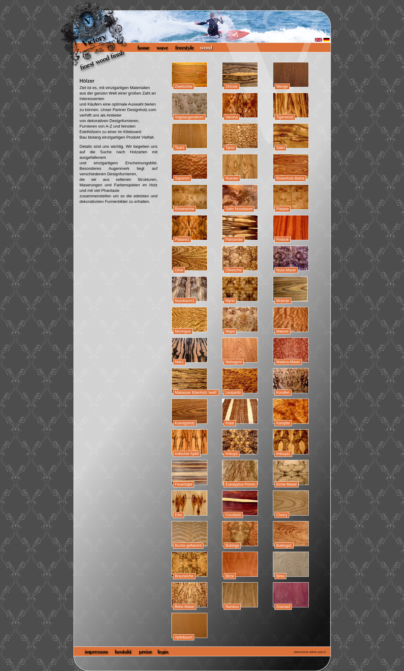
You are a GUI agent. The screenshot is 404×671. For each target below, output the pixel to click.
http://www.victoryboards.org (302, 662)
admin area (316, 652)
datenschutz (301, 652)
